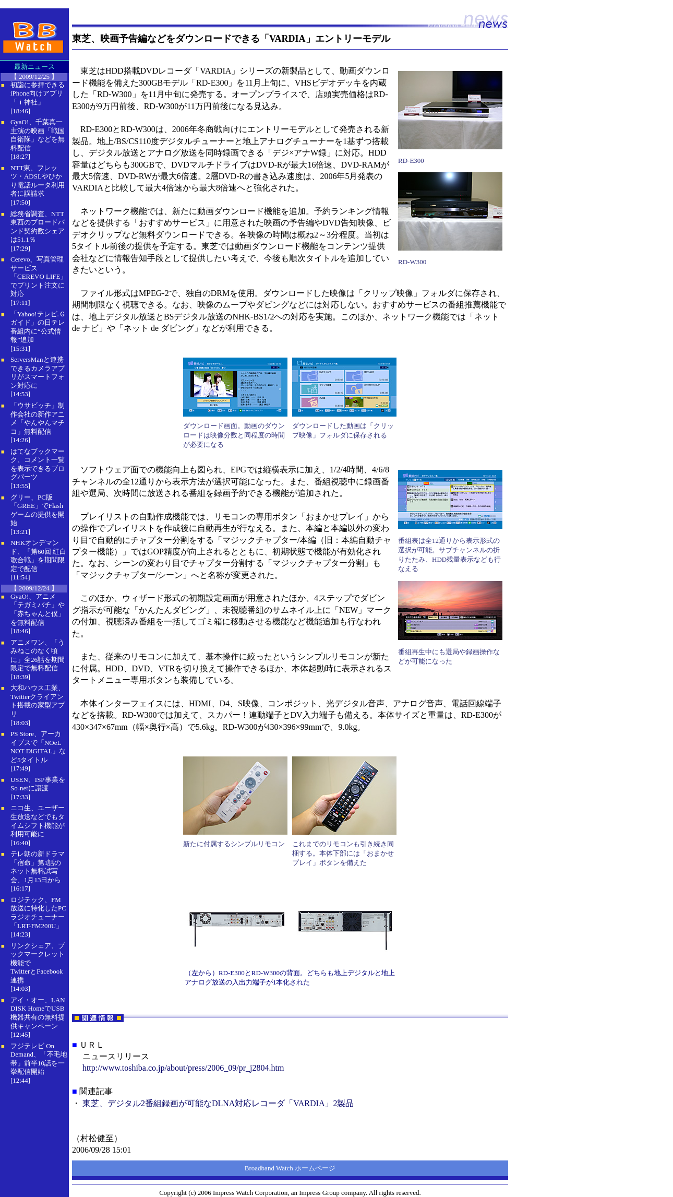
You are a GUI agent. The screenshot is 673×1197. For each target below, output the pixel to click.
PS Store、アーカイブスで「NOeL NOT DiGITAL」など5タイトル (38, 747)
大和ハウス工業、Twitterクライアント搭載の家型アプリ (37, 701)
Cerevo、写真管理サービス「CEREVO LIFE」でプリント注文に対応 (38, 276)
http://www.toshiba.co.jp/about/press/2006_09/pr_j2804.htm (183, 1067)
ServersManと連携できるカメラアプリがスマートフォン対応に (37, 372)
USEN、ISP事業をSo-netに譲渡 (37, 784)
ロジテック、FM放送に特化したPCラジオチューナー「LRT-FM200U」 (38, 913)
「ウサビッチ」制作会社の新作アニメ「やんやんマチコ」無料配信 (37, 418)
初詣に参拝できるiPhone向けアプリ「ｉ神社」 (37, 93)
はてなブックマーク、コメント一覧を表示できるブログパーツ (37, 464)
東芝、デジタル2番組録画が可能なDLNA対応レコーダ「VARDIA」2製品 (218, 1103)
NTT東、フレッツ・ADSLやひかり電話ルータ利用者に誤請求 (37, 181)
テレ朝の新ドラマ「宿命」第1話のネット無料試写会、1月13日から (37, 867)
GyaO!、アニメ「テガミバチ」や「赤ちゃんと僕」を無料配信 (37, 609)
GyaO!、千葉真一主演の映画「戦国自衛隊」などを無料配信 (37, 135)
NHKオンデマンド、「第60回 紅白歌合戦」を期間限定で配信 (38, 556)
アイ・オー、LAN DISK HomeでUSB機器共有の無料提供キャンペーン (37, 1013)
